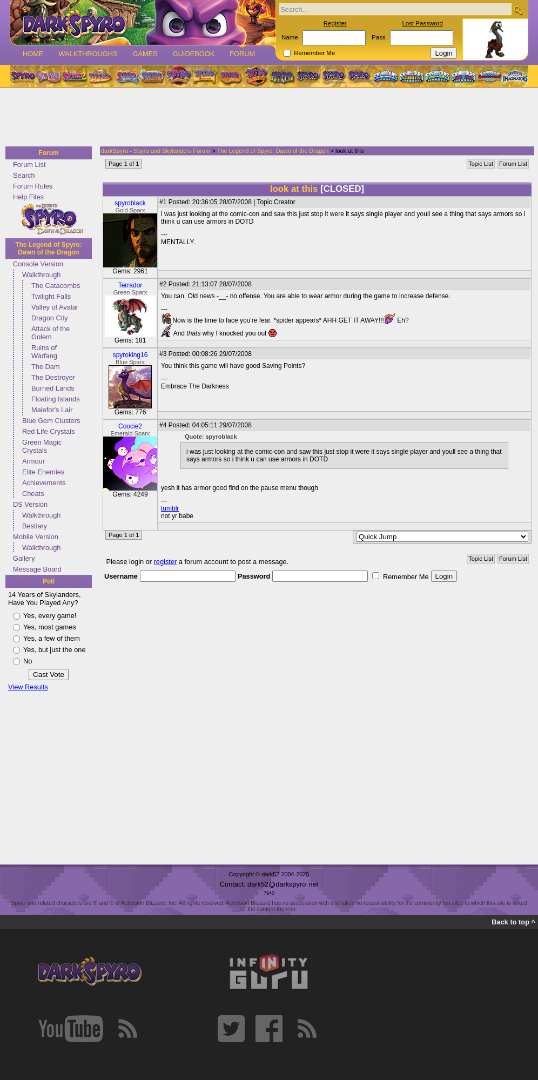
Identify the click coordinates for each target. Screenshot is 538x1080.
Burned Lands (53, 388)
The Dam (45, 367)
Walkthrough (41, 275)
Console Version (38, 264)
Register (335, 23)
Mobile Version (35, 537)
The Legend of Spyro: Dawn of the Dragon (48, 248)
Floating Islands (55, 399)
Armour (33, 461)
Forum (242, 54)
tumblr (170, 508)
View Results (28, 687)
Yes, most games (49, 627)
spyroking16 (130, 355)
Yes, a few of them (51, 638)
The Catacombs (55, 285)
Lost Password (422, 23)
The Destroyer (53, 377)
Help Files (28, 197)
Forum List (29, 164)
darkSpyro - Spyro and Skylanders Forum (155, 150)
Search (24, 175)
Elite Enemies (43, 472)
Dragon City (49, 318)
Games (144, 54)
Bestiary (34, 526)
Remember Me (314, 53)
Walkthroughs (87, 54)
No (27, 661)
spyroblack (130, 203)
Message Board (37, 569)
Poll (49, 581)
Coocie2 (130, 426)
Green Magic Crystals (42, 446)
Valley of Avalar (54, 307)
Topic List (480, 163)
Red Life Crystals (48, 431)
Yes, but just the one (54, 650)
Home (33, 54)
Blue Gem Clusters (51, 421)
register (165, 562)
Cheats (33, 493)
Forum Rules (32, 186)
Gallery (24, 558)
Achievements (43, 483)
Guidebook (194, 54)
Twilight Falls (51, 296)
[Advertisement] (265, 117)
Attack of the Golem (50, 333)
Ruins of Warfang (44, 352)
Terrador (130, 285)
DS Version (30, 504)
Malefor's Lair (51, 410)
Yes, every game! (49, 616)
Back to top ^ (513, 922)
